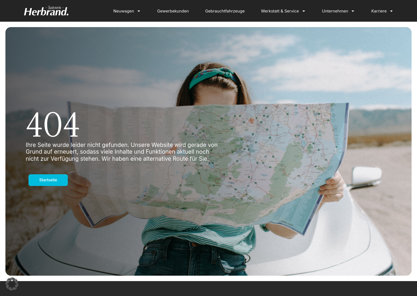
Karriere (382, 11)
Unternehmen (338, 11)
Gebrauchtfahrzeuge (225, 11)
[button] (12, 284)
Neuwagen (127, 11)
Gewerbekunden (173, 11)
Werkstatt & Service (283, 11)
